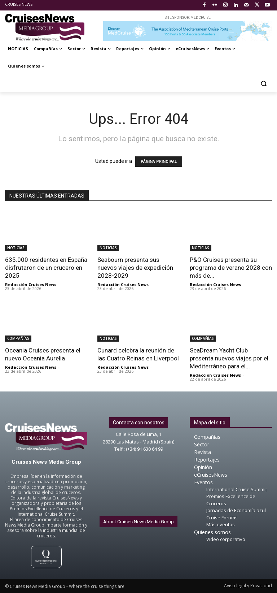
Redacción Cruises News (30, 284)
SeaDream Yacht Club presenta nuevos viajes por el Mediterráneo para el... (229, 358)
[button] (263, 83)
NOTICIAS (16, 247)
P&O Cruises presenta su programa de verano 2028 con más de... (231, 267)
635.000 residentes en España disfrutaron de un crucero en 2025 (46, 267)
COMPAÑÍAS (18, 338)
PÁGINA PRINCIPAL (159, 161)
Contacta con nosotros (138, 422)
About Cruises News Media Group (138, 521)
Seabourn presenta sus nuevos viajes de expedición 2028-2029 (135, 267)
